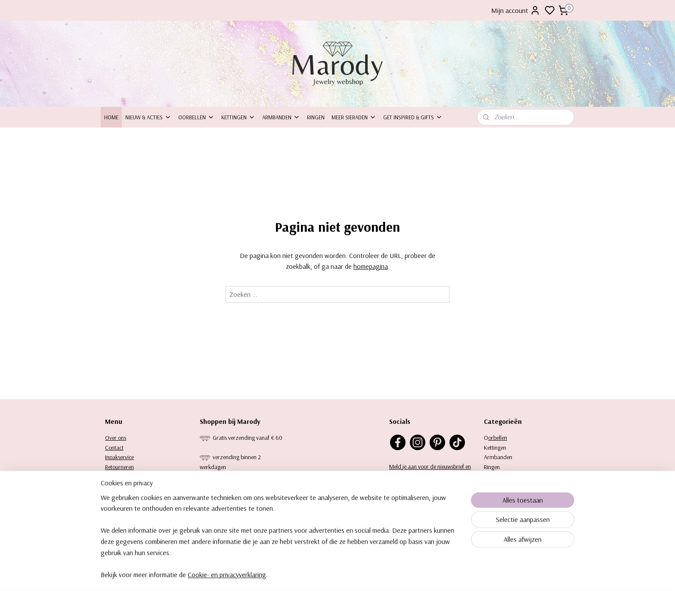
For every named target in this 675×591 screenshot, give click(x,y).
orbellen (497, 438)
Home (111, 117)
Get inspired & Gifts (413, 117)
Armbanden (281, 117)
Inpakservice (119, 457)
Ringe (490, 467)
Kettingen (238, 117)
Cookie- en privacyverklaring (227, 583)
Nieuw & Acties (148, 117)
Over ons (115, 438)
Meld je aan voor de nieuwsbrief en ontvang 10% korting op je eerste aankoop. (430, 476)
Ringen (316, 117)
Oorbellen (196, 117)
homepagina (370, 266)
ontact (116, 447)
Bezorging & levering (129, 476)
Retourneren (119, 467)
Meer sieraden (353, 117)
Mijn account (515, 10)
